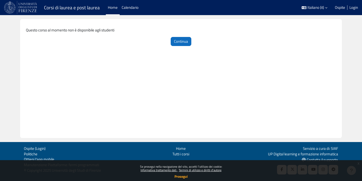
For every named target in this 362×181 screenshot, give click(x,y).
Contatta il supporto (320, 159)
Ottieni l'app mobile (39, 159)
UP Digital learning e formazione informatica (303, 153)
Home (181, 148)
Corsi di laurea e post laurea (72, 7)
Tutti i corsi (180, 153)
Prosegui (181, 176)
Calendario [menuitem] (130, 7)
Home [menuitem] (113, 7)
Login (353, 7)
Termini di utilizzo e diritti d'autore (200, 170)
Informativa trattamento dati (159, 170)
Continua (181, 41)
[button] (314, 8)
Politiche (30, 153)
